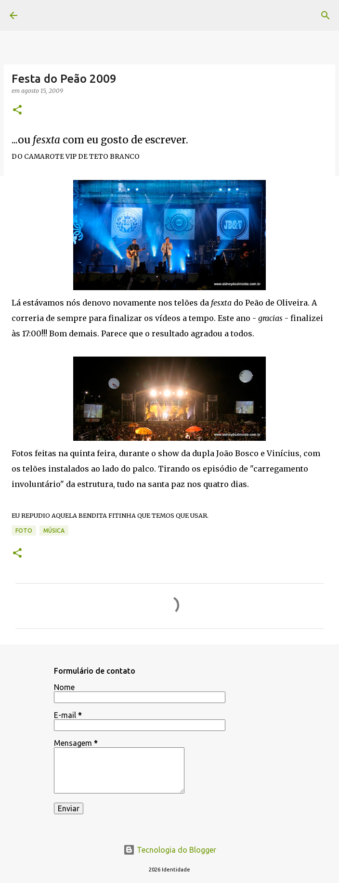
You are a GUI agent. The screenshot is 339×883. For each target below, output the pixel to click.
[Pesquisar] (325, 15)
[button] (17, 110)
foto (23, 530)
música (54, 530)
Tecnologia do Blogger (169, 849)
